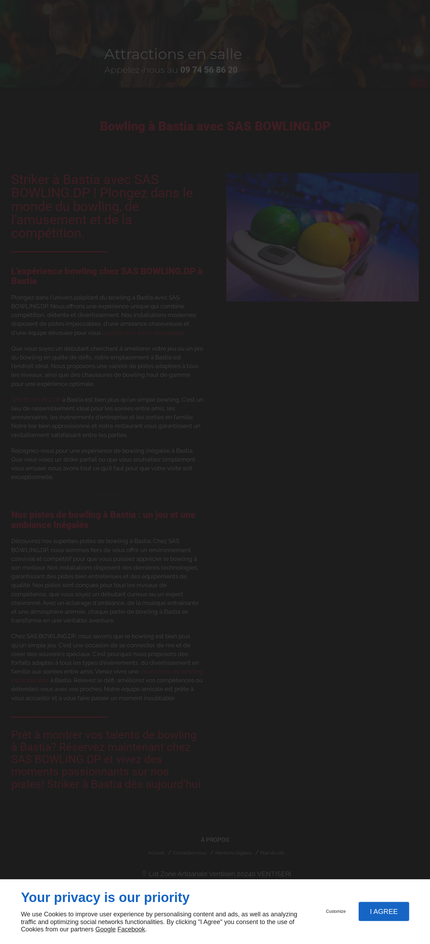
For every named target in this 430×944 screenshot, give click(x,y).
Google (105, 929)
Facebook (131, 929)
